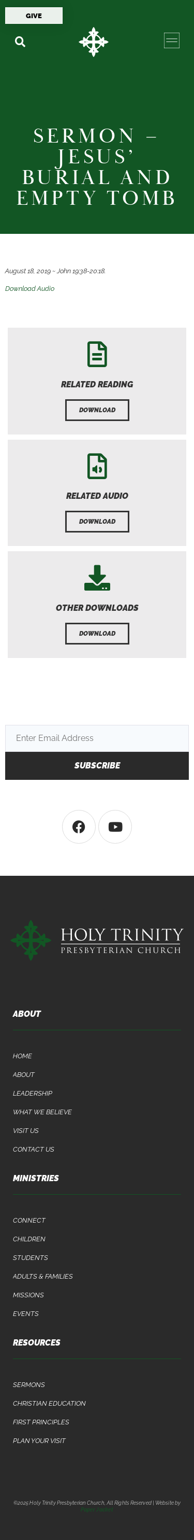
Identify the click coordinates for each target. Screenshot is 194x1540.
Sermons (29, 1385)
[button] (19, 41)
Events (26, 1314)
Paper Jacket (97, 1509)
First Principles (41, 1422)
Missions (28, 1295)
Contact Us (33, 1149)
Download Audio (29, 288)
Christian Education (49, 1403)
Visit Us (26, 1131)
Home (22, 1056)
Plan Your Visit (39, 1441)
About (24, 1075)
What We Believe (42, 1112)
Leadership (32, 1093)
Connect (29, 1220)
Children (29, 1239)
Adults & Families (43, 1276)
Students (30, 1258)
